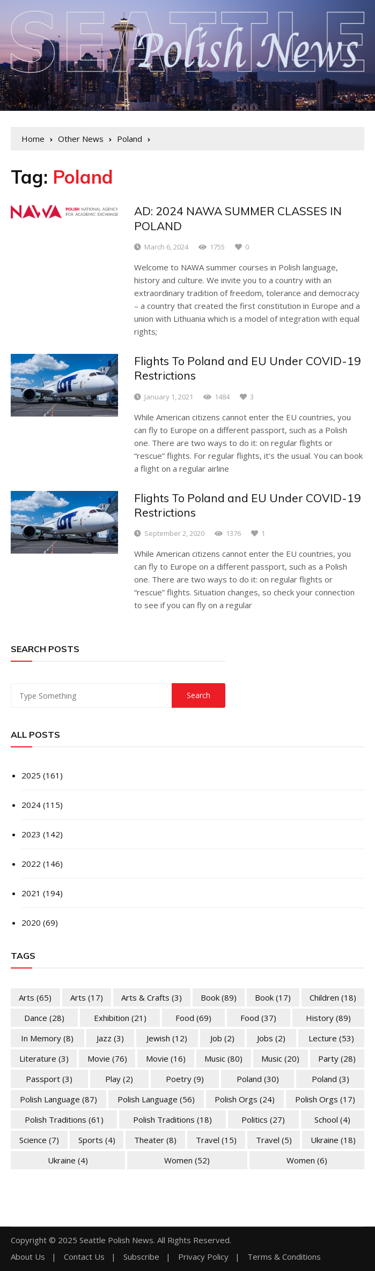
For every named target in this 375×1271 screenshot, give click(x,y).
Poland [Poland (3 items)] (330, 1078)
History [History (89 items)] (328, 1017)
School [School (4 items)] (332, 1119)
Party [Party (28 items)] (337, 1058)
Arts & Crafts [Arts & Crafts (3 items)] (151, 997)
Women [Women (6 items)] (306, 1160)
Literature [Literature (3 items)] (44, 1058)
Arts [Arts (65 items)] (35, 997)
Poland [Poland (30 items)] (258, 1078)
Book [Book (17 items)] (273, 997)
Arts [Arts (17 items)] (86, 997)
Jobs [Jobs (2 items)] (271, 1038)
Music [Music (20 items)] (280, 1058)
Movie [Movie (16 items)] (166, 1058)
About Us (28, 1257)
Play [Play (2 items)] (119, 1078)
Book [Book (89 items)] (219, 997)
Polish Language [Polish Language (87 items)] (58, 1099)
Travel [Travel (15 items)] (216, 1139)
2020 (31, 922)
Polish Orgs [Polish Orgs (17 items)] (325, 1099)
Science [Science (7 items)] (39, 1139)
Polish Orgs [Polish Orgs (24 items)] (245, 1099)
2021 (31, 893)
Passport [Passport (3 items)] (49, 1078)
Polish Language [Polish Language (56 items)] (156, 1099)
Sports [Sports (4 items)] (96, 1139)
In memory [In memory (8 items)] (47, 1038)
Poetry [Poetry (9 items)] (185, 1078)
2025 (31, 775)
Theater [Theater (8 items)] (155, 1139)
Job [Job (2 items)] (222, 1038)
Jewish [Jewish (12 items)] (166, 1038)
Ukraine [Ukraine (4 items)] (68, 1160)
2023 (31, 834)
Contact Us (84, 1257)
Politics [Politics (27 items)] (263, 1119)
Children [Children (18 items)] (333, 997)
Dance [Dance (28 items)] (44, 1017)
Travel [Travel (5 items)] (274, 1139)
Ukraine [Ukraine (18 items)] (333, 1139)
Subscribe (141, 1257)
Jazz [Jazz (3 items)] (110, 1038)
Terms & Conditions (284, 1257)
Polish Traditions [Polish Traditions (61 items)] (64, 1119)
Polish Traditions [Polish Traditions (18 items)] (172, 1119)
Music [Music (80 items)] (223, 1058)
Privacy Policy (203, 1257)
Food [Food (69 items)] (193, 1017)
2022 (31, 863)
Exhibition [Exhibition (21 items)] (120, 1017)
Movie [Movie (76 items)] (107, 1058)
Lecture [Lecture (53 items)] (331, 1038)
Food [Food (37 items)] (258, 1017)
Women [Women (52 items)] (187, 1160)
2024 (31, 804)
